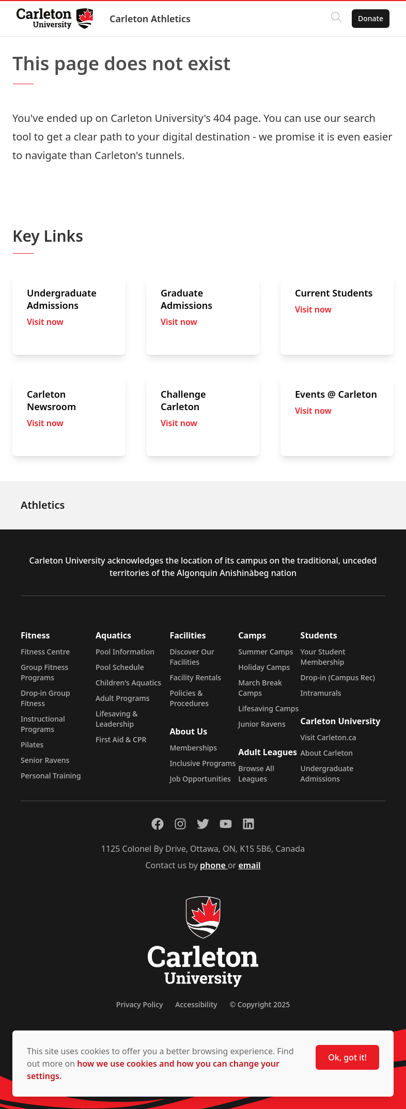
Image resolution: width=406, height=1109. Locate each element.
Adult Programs (123, 698)
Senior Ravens (45, 760)
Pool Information (125, 652)
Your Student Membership (323, 657)
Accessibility (196, 1004)
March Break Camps (260, 688)
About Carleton (327, 753)
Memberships (193, 748)
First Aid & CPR (121, 739)
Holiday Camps (264, 667)
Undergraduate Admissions (327, 773)
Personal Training (51, 775)
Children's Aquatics (128, 683)
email (249, 865)
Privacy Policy (139, 1004)
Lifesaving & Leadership (117, 719)
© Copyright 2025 (259, 1004)
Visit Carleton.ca (328, 737)
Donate (370, 18)
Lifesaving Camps (268, 708)
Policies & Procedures (189, 698)
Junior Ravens (261, 724)
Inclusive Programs (202, 763)
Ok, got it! (347, 1057)
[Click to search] (336, 18)
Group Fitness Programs (44, 672)
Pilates (32, 744)
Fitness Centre (45, 652)
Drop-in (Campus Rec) (338, 677)
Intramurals (321, 693)
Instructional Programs (43, 724)
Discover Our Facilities (191, 657)
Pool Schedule (120, 667)
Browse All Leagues (256, 773)
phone (214, 865)
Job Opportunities (199, 779)
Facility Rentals (195, 677)
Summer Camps (265, 652)
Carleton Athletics (150, 18)
